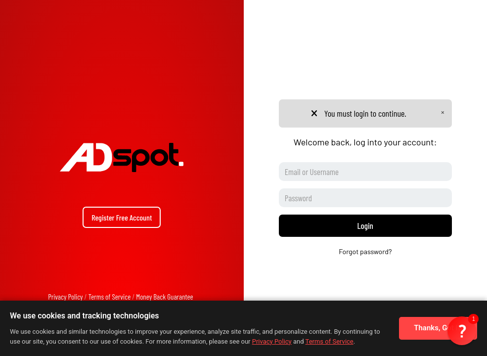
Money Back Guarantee (164, 296)
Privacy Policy (65, 296)
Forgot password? (365, 251)
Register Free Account (121, 217)
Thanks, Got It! (438, 327)
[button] (461, 330)
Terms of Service (110, 296)
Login (365, 225)
